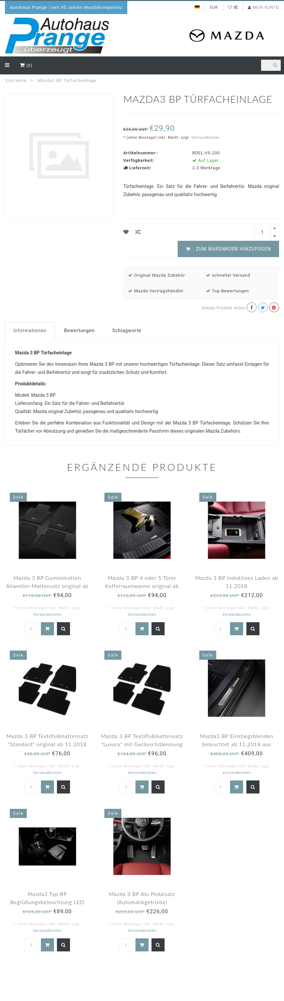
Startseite (16, 80)
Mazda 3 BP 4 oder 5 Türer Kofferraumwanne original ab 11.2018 (142, 586)
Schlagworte (126, 330)
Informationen (29, 330)
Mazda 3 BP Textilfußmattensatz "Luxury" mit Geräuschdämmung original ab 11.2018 (142, 744)
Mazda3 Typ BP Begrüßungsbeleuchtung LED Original (47, 902)
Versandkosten (205, 137)
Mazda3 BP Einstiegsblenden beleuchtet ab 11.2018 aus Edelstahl (237, 744)
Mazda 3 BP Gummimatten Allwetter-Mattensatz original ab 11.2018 (47, 586)
